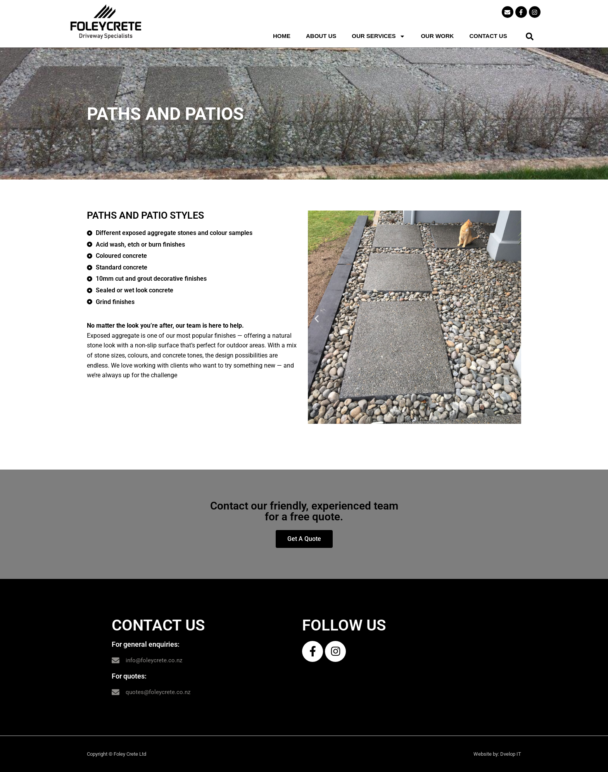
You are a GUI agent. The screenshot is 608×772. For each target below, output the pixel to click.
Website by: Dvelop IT (497, 754)
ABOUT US (321, 36)
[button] (530, 36)
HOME (281, 36)
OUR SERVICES (378, 36)
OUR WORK (437, 36)
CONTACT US (488, 36)
